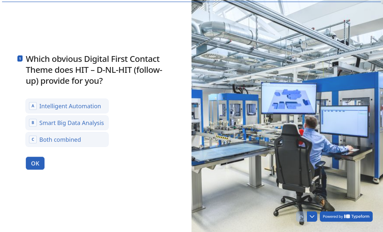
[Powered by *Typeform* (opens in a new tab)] (346, 216)
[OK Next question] (35, 163)
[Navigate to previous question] (301, 216)
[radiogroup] (67, 122)
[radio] (67, 106)
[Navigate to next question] (312, 216)
